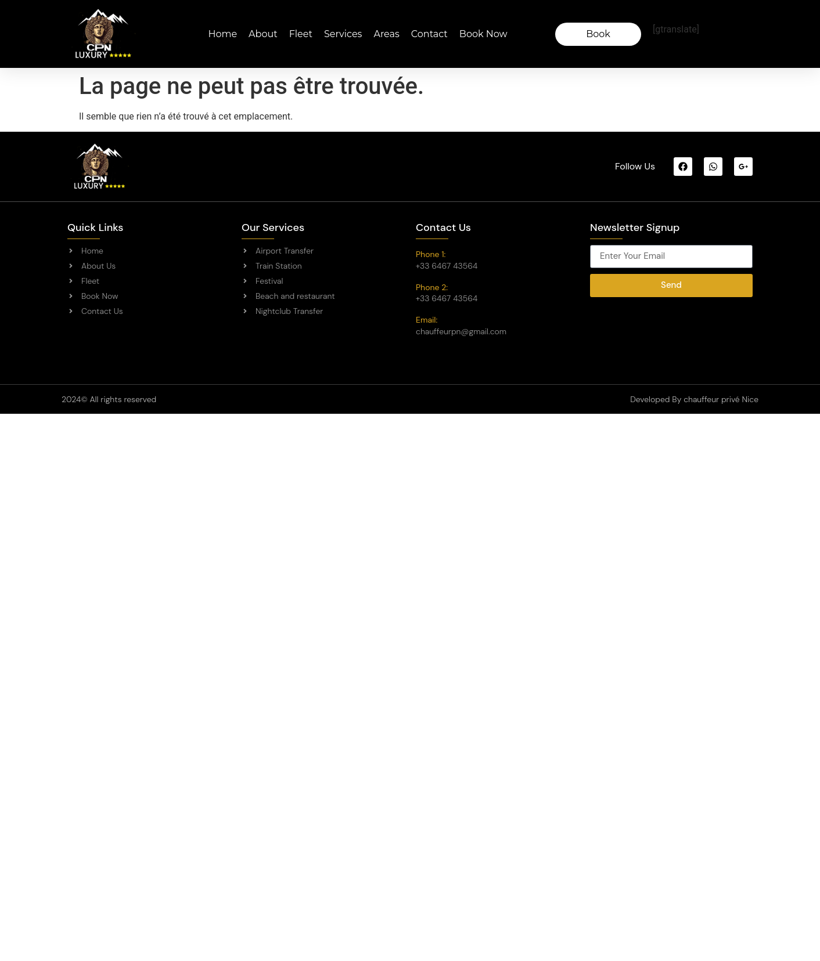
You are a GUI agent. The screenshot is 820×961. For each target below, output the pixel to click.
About (263, 33)
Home (222, 33)
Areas (386, 33)
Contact (429, 33)
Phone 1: (430, 254)
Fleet (300, 33)
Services (343, 33)
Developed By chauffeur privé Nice (694, 399)
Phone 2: (432, 287)
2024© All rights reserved (109, 399)
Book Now (483, 33)
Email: (426, 320)
